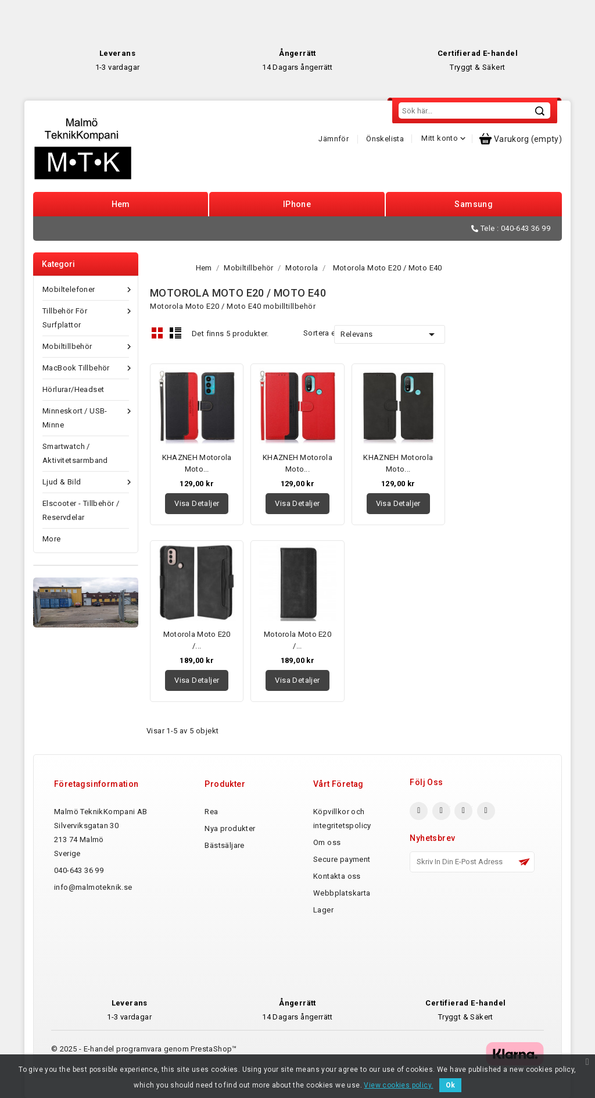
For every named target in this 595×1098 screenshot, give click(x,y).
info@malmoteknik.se (93, 887)
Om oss (326, 842)
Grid (157, 332)
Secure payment (342, 859)
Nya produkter (230, 828)
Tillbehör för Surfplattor (85, 316)
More (51, 538)
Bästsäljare (224, 845)
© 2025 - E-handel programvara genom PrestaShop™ (144, 1048)
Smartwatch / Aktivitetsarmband (75, 453)
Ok (450, 1085)
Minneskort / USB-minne (85, 416)
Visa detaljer (196, 503)
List (175, 332)
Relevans (389, 334)
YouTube (463, 811)
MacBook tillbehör (85, 368)
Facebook (419, 811)
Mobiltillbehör (85, 347)
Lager (323, 910)
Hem (121, 204)
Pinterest (486, 811)
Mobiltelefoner (85, 290)
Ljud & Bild (85, 482)
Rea (211, 811)
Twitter (441, 811)
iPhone (297, 204)
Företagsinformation (96, 784)
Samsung (473, 204)
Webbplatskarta (342, 893)
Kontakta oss (337, 876)
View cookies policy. (398, 1085)
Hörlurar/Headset (73, 389)
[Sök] (474, 110)
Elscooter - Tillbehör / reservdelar (80, 510)
